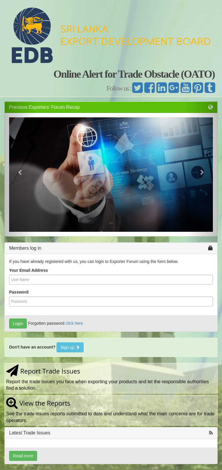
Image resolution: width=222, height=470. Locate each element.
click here (74, 323)
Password (19, 292)
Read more (23, 456)
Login (18, 323)
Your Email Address (28, 270)
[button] (20, 172)
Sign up (69, 347)
